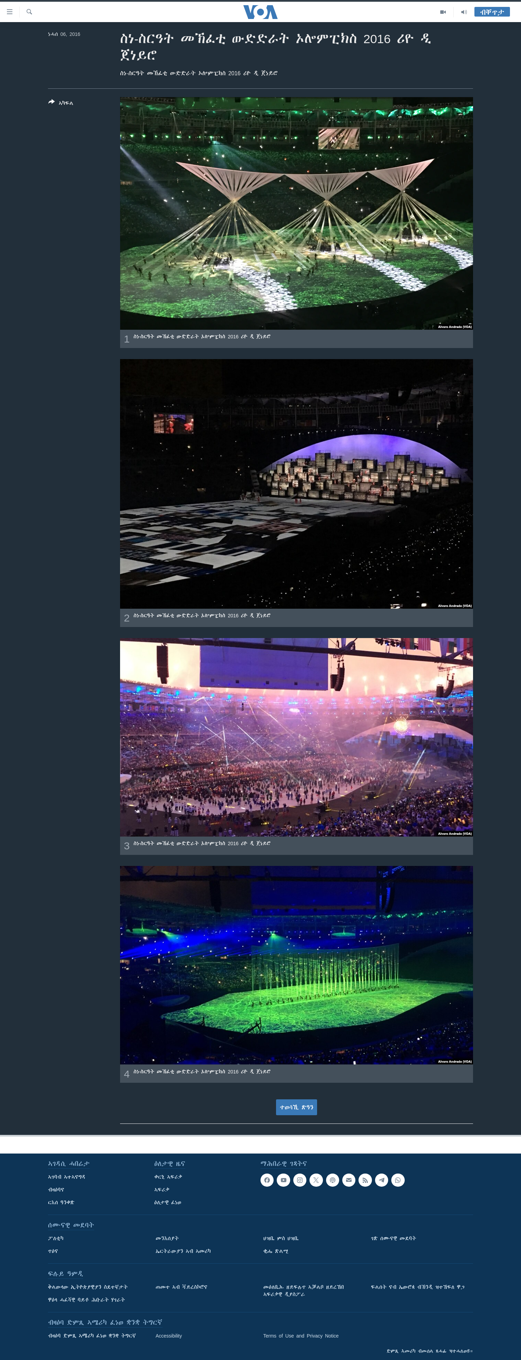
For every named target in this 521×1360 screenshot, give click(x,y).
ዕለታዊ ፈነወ (167, 1202)
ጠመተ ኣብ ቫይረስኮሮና (181, 1287)
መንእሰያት (167, 1238)
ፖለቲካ (55, 1238)
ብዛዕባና (56, 1190)
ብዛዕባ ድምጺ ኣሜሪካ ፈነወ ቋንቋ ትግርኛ (92, 1336)
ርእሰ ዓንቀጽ (61, 1202)
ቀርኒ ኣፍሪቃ (168, 1177)
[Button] (60, 104)
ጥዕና (53, 1251)
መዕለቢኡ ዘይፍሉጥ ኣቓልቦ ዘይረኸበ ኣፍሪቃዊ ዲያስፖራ (303, 1291)
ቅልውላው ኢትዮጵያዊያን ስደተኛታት (88, 1287)
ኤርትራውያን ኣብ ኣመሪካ (183, 1251)
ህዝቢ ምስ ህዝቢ (281, 1238)
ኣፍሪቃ (161, 1190)
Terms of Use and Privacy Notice (301, 1336)
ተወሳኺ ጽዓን (297, 1107)
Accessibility (169, 1336)
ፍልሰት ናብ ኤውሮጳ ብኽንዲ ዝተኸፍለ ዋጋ (417, 1287)
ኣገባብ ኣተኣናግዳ (67, 1177)
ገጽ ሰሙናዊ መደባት (393, 1238)
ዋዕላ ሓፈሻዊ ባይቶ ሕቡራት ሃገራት (86, 1300)
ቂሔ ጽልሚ (275, 1251)
